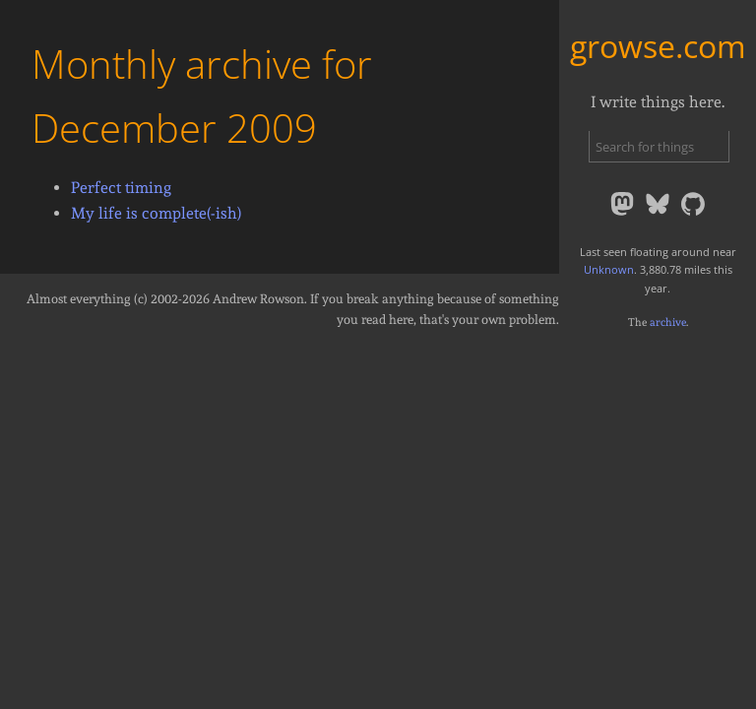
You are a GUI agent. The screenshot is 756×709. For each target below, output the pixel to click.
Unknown (609, 269)
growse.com (658, 46)
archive (668, 322)
